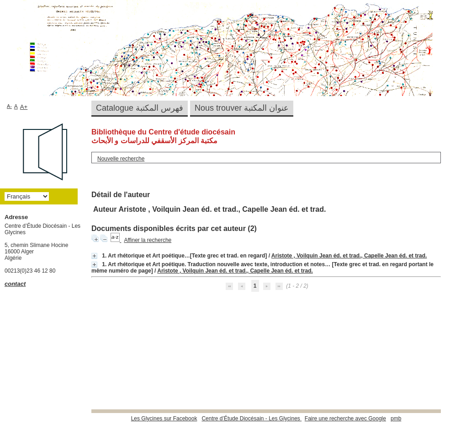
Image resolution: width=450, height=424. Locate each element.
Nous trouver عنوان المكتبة (242, 108)
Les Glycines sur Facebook (164, 418)
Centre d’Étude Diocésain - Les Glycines (251, 418)
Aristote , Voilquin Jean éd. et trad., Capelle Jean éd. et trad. (349, 255)
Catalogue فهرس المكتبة (139, 108)
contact (15, 283)
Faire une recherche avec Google (345, 418)
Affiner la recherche (147, 240)
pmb (396, 418)
